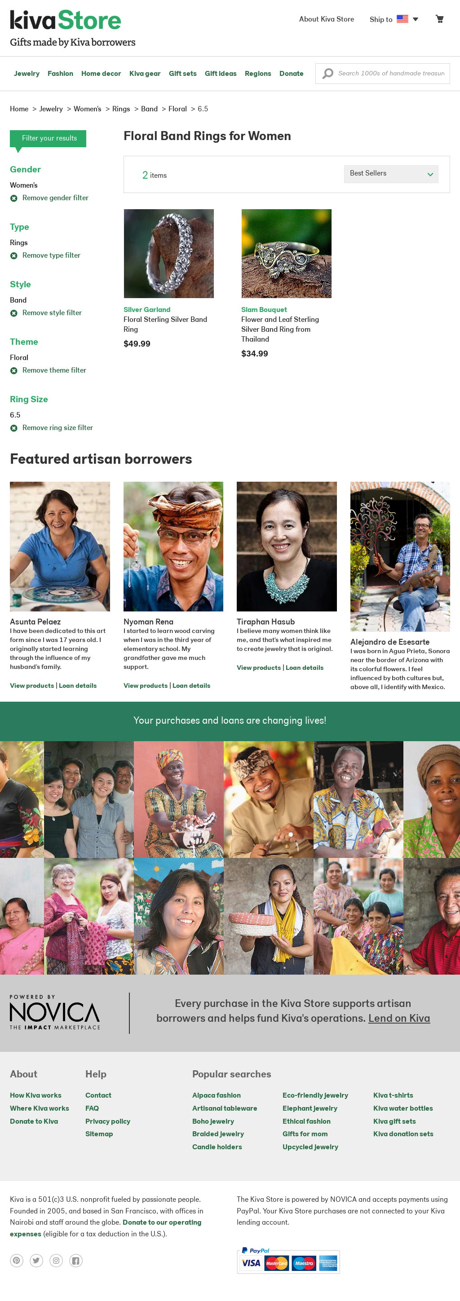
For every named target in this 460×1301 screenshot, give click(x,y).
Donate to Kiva (34, 1121)
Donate (291, 74)
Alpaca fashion (216, 1095)
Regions (258, 74)
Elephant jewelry (310, 1108)
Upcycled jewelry (310, 1147)
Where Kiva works (39, 1108)
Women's (24, 185)
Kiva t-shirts (393, 1095)
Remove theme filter (48, 370)
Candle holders (217, 1147)
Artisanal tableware (224, 1108)
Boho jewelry (213, 1121)
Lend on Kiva (399, 1019)
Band (18, 300)
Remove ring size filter (51, 428)
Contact (98, 1095)
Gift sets (183, 74)
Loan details (78, 686)
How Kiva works (36, 1095)
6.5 (15, 415)
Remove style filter (46, 313)
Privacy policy (107, 1121)
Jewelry (27, 74)
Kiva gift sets (394, 1121)
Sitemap (99, 1134)
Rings (19, 243)
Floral (19, 358)
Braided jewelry (218, 1134)
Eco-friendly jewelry (315, 1095)
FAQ (92, 1108)
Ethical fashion (307, 1121)
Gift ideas (221, 74)
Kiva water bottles (403, 1108)
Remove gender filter (49, 198)
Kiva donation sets (403, 1134)
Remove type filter (45, 255)
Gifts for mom (305, 1134)
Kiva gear (145, 74)
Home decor (101, 74)
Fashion (60, 74)
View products (32, 686)
